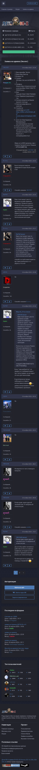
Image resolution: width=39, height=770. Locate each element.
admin (5, 272)
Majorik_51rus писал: (23, 312)
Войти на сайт (32, 3)
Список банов (25, 734)
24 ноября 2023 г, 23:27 (29, 228)
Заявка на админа (28, 9)
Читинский (6, 430)
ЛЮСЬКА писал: (21, 537)
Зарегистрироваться (19, 597)
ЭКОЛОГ (6, 67)
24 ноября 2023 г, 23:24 (29, 194)
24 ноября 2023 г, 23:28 (29, 272)
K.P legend (12, 620)
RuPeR (5, 194)
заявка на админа (11, 632)
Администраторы (27, 731)
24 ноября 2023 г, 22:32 (29, 161)
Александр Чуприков (16, 644)
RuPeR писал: (20, 234)
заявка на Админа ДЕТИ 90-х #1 (15, 624)
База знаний (6, 753)
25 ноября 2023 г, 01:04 (29, 306)
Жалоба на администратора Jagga (16, 648)
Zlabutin (12, 636)
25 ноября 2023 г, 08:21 (29, 464)
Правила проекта (7, 751)
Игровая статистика (27, 738)
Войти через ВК (19, 592)
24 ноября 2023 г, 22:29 (29, 67)
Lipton (5, 396)
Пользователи (25, 729)
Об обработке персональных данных (14, 746)
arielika (28, 527)
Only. (10, 652)
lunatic (11, 628)
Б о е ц (5, 160)
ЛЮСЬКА (6, 464)
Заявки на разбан (27, 736)
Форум (18, 9)
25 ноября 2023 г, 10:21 (29, 531)
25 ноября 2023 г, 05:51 (29, 430)
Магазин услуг (6, 731)
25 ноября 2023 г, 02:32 (29, 396)
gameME (26, 110)
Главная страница (7, 9)
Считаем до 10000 (11, 616)
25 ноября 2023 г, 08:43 (29, 498)
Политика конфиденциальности (12, 748)
